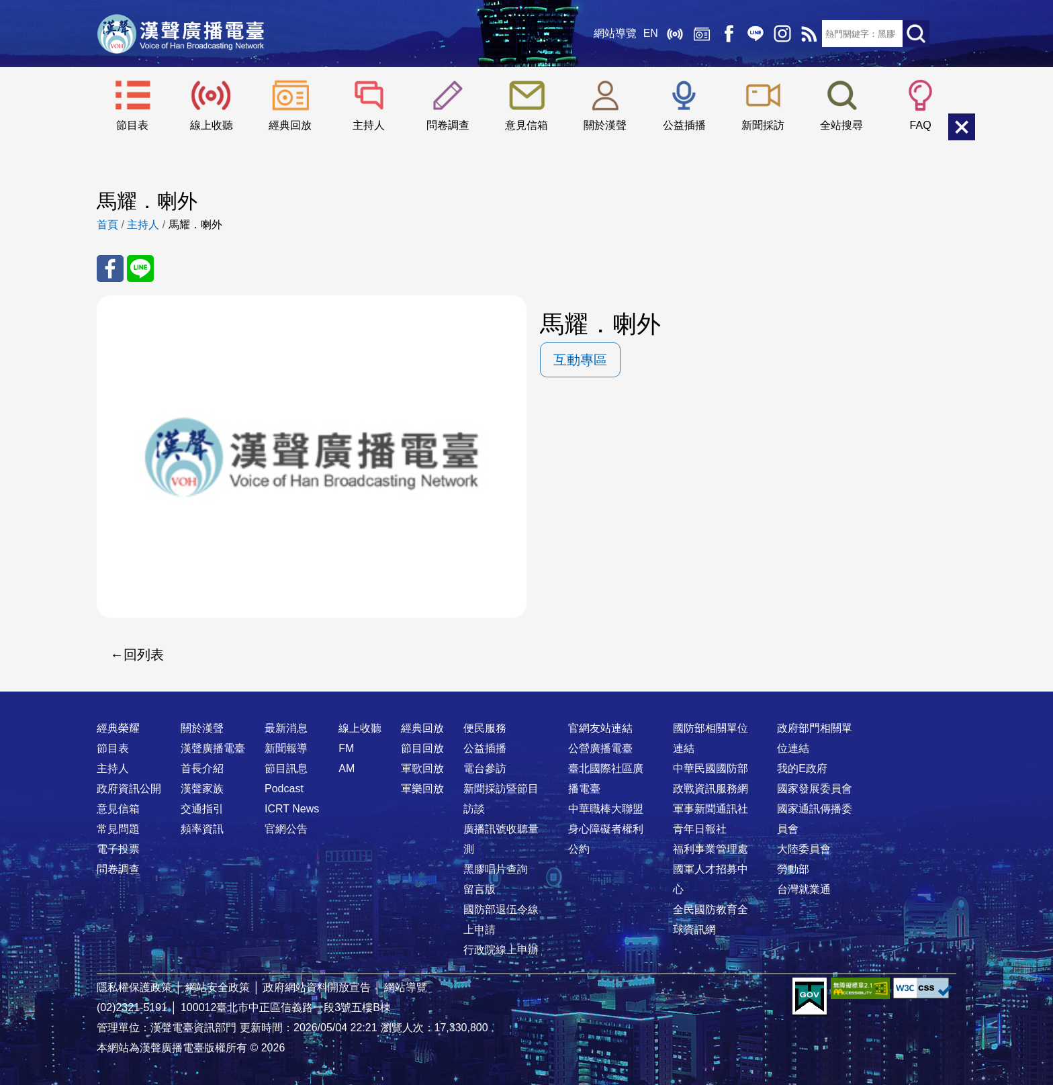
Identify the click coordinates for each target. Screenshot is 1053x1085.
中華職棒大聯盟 (605, 808)
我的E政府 (802, 768)
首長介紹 (202, 768)
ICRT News (292, 808)
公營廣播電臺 (600, 748)
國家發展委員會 (814, 788)
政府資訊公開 (129, 788)
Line (754, 33)
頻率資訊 (202, 829)
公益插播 (684, 125)
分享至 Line (140, 268)
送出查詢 (916, 33)
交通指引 (202, 808)
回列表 (144, 654)
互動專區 (580, 359)
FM (346, 748)
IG (781, 33)
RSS (808, 33)
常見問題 (118, 829)
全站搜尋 (841, 125)
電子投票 (118, 849)
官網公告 (286, 829)
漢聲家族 (202, 788)
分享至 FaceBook (110, 268)
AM (346, 768)
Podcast (284, 788)
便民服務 (484, 728)
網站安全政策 (217, 987)
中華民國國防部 (710, 768)
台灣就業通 (804, 889)
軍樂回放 (422, 788)
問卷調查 (447, 125)
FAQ (920, 125)
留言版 (479, 889)
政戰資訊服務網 (710, 788)
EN (650, 33)
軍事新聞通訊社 (710, 808)
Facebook (728, 33)
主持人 (369, 125)
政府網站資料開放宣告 (317, 987)
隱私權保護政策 (134, 987)
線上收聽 (674, 33)
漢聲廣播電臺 (181, 33)
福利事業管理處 (710, 849)
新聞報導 (286, 748)
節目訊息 (286, 768)
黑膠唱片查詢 (495, 869)
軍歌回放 (422, 768)
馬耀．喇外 (195, 224)
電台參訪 (484, 768)
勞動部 (793, 869)
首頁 (107, 224)
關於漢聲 (605, 125)
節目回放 (422, 748)
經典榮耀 (118, 728)
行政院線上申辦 (501, 949)
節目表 (132, 125)
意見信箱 (526, 125)
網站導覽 (614, 33)
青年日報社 (700, 829)
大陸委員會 (804, 849)
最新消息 (286, 728)
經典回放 (701, 33)
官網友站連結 (600, 728)
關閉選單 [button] (961, 126)
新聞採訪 (762, 125)
